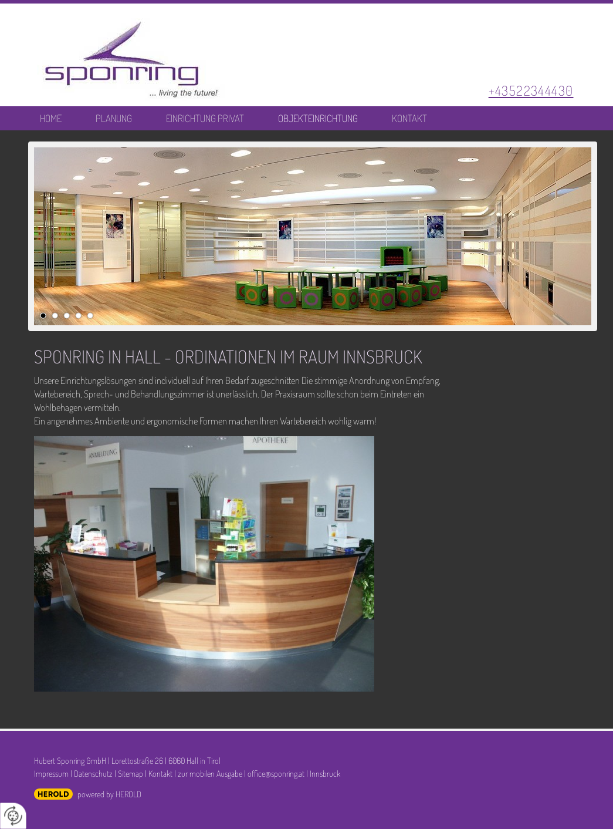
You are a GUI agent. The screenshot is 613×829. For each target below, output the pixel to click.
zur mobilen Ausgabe (210, 773)
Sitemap (130, 773)
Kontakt (409, 118)
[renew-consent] (13, 816)
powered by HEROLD (109, 793)
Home (51, 118)
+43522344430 (531, 90)
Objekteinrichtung (318, 118)
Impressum (51, 773)
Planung (114, 118)
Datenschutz (93, 773)
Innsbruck (325, 773)
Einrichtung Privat (205, 118)
